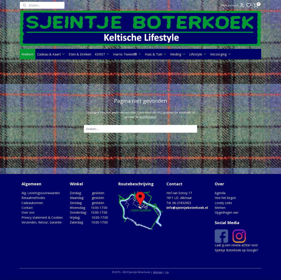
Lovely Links (223, 203)
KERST (102, 54)
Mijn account (233, 5)
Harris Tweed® (127, 54)
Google (252, 250)
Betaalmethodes (33, 198)
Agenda (220, 193)
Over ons (28, 212)
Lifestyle (198, 54)
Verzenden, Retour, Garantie (42, 222)
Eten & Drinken (80, 54)
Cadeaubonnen (32, 203)
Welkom (28, 54)
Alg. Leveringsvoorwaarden (41, 193)
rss (167, 272)
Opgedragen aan (226, 212)
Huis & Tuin (156, 54)
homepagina (147, 117)
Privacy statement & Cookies (42, 217)
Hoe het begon (225, 198)
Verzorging (220, 54)
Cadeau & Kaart (51, 54)
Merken (220, 208)
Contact (27, 208)
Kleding (178, 54)
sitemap (157, 272)
